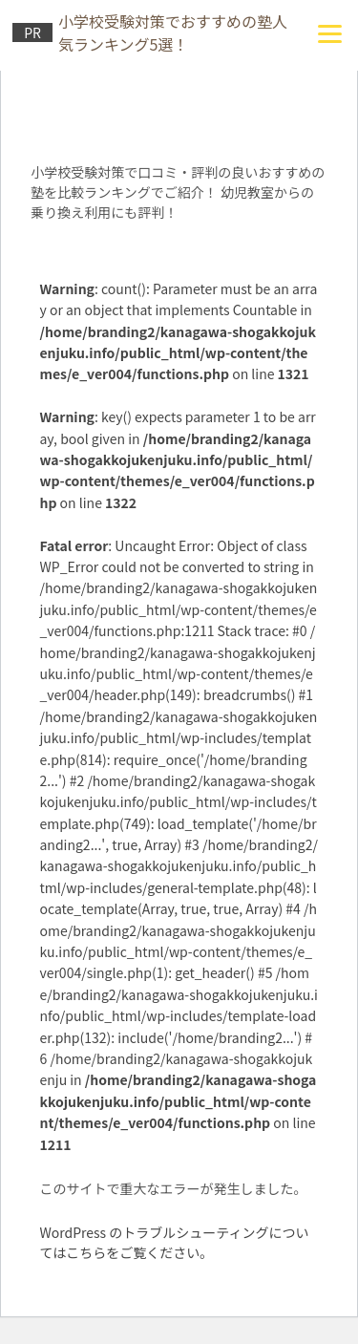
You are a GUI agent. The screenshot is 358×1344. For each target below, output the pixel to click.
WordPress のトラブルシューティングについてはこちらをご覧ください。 (173, 1242)
